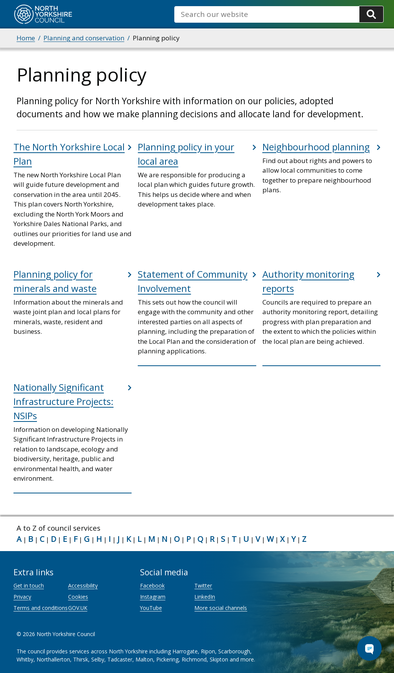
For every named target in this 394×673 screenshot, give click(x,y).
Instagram (152, 596)
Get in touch (28, 585)
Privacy (22, 596)
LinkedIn (204, 596)
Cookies (78, 596)
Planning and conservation (83, 37)
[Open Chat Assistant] (369, 648)
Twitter (203, 585)
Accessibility (83, 585)
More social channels (220, 607)
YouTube (151, 607)
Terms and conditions (40, 607)
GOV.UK (77, 607)
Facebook (152, 585)
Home (26, 37)
